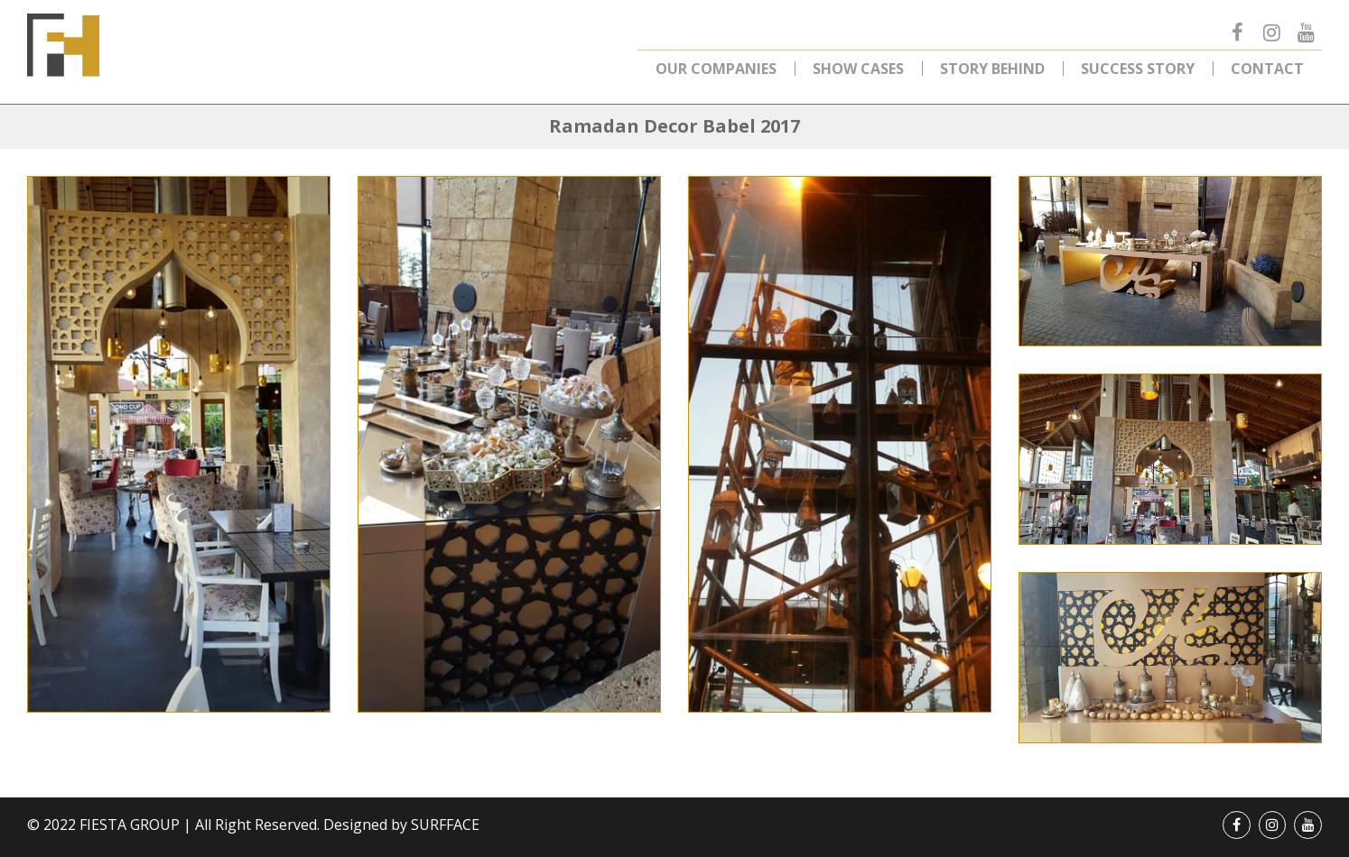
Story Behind (992, 68)
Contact (1267, 68)
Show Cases (858, 68)
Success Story (1138, 68)
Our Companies (716, 68)
